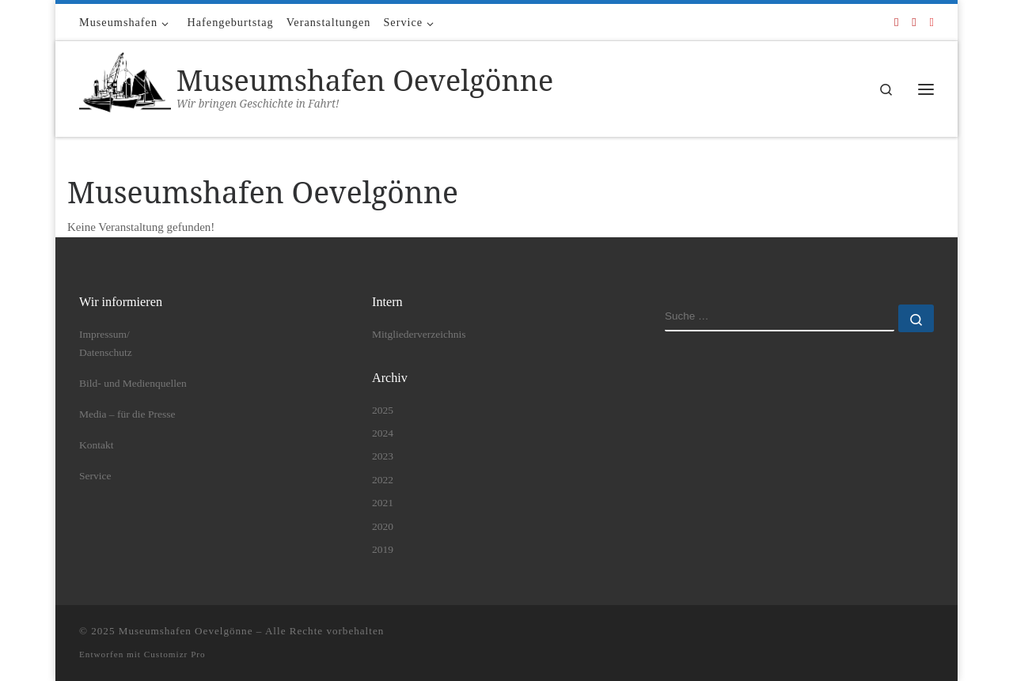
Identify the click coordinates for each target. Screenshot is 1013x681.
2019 (382, 549)
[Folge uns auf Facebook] (896, 22)
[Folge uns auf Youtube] (914, 22)
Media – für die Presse (127, 414)
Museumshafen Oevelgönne (186, 631)
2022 (382, 480)
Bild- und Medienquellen (133, 383)
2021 (382, 503)
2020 (382, 526)
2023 (382, 456)
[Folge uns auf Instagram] (932, 22)
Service (95, 476)
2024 (382, 433)
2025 (382, 410)
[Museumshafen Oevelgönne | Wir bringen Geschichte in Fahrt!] (125, 85)
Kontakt (96, 445)
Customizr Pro (175, 654)
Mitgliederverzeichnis (418, 334)
